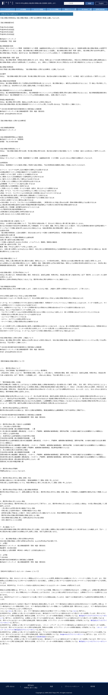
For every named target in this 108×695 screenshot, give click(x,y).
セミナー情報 (38, 9)
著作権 (92, 686)
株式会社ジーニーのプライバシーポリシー (93, 641)
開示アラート (69, 9)
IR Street (85, 9)
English (101, 3)
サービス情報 (54, 9)
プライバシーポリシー (72, 686)
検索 (89, 3)
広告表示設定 (41, 637)
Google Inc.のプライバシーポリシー (72, 634)
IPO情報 (23, 9)
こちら (9, 611)
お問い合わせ (10, 686)
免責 (51, 686)
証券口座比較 (100, 9)
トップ (8, 9)
